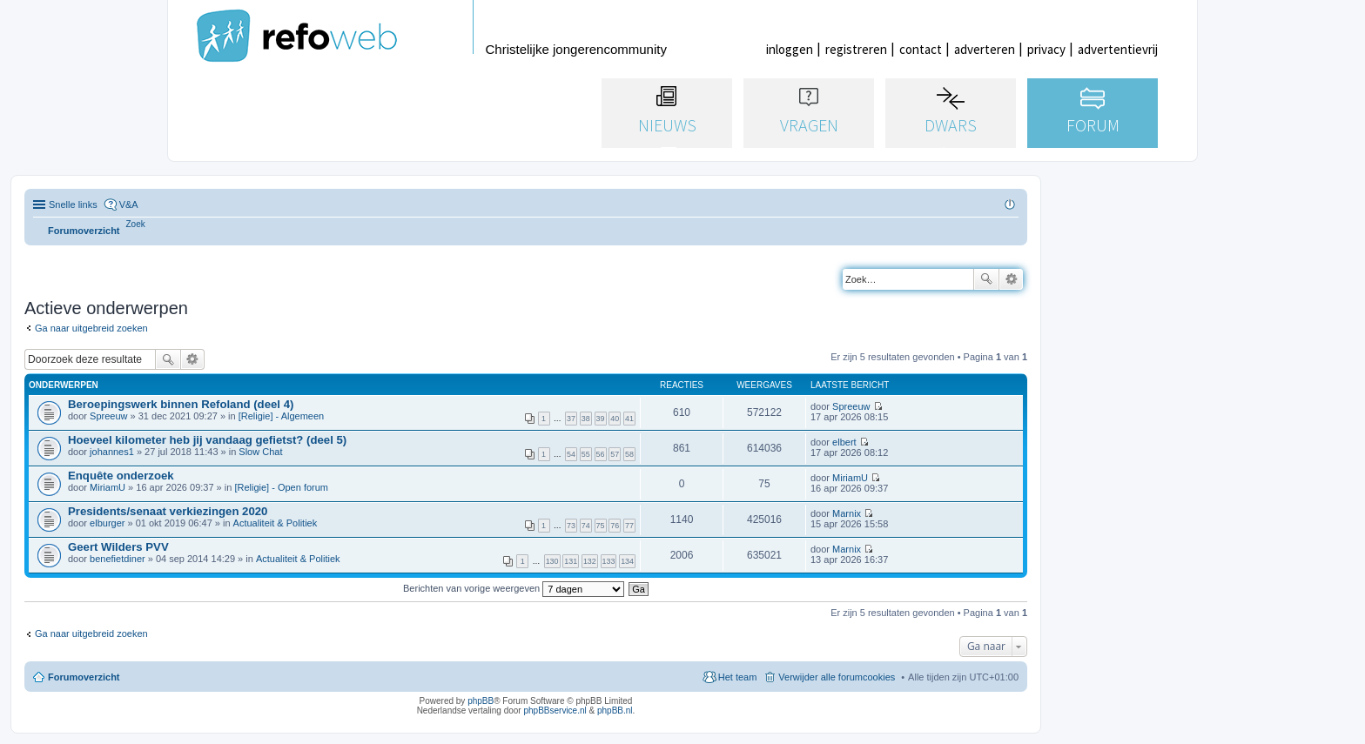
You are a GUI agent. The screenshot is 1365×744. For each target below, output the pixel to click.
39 (600, 418)
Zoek (986, 279)
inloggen (789, 49)
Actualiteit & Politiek (275, 523)
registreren (856, 49)
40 (614, 418)
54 (571, 454)
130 (552, 561)
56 (600, 454)
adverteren (984, 49)
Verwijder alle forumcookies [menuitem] (836, 677)
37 (571, 418)
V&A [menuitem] (128, 204)
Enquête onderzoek (121, 475)
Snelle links (73, 204)
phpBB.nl (615, 710)
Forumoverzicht (84, 677)
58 (629, 454)
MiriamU (107, 487)
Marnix (846, 513)
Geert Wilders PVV (118, 546)
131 (570, 561)
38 (586, 418)
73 (571, 525)
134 (627, 561)
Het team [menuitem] (737, 677)
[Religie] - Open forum (281, 487)
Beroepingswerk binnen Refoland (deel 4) (180, 404)
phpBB (480, 701)
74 (586, 525)
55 (586, 454)
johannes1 (112, 451)
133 (608, 561)
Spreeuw (108, 416)
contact (920, 49)
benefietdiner (117, 558)
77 (629, 525)
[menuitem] (135, 224)
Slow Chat (260, 451)
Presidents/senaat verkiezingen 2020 (167, 511)
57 (614, 454)
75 (600, 525)
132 (589, 561)
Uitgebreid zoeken (1011, 279)
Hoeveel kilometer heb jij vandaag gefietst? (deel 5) (207, 439)
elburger (107, 523)
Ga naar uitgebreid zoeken (91, 328)
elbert (844, 442)
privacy (1046, 49)
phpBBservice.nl (554, 710)
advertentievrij (1118, 49)
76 (614, 525)
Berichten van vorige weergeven (513, 588)
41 (629, 418)
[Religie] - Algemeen (281, 416)
